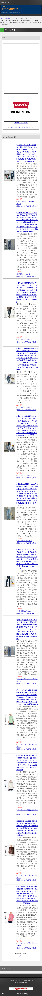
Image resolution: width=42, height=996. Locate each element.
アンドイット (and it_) (25, 339)
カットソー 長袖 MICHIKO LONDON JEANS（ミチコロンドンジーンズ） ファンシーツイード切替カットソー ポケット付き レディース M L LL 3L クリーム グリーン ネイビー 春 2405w (26, 763)
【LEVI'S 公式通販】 (21, 123)
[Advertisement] (21, 68)
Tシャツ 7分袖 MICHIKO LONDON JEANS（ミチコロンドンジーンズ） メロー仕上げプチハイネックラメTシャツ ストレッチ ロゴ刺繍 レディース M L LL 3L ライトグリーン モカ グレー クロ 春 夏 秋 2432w (27, 697)
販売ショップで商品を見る (26, 206)
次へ (21, 956)
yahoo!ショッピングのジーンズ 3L (22, 127)
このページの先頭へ (23, 994)
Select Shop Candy (24, 611)
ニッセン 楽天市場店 (24, 541)
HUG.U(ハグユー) (23, 274)
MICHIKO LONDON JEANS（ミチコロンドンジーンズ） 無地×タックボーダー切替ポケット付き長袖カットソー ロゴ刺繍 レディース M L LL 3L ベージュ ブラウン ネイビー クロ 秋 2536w (27, 828)
